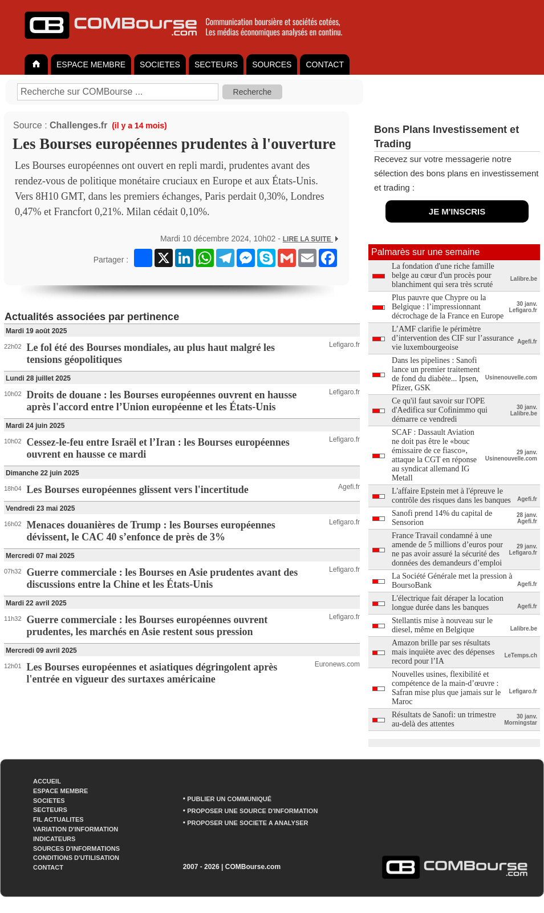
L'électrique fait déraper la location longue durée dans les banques (448, 603)
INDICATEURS (54, 838)
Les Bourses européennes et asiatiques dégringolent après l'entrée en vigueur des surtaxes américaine (152, 673)
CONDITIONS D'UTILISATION (76, 857)
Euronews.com (337, 664)
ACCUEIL (47, 781)
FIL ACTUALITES (58, 819)
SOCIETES (160, 64)
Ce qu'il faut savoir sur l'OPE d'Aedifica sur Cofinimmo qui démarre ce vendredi (440, 410)
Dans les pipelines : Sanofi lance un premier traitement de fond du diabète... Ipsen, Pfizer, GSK (436, 374)
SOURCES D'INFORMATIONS (76, 848)
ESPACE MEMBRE (90, 64)
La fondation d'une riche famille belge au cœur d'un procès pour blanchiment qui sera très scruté (443, 275)
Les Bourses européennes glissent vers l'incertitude (138, 489)
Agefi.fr (349, 487)
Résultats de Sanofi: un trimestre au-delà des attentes (444, 719)
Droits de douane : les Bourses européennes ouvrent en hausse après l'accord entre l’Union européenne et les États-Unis (162, 401)
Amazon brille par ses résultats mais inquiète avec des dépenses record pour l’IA (443, 652)
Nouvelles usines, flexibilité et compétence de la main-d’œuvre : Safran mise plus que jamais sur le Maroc (446, 688)
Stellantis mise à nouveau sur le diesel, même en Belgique (442, 625)
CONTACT (325, 64)
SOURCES (271, 64)
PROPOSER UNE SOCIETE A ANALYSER (247, 822)
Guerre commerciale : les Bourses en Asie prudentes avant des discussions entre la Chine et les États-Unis (162, 578)
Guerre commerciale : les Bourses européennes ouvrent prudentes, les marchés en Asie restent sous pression (147, 625)
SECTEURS (216, 64)
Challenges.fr (78, 125)
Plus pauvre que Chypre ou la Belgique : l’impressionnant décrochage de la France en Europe (448, 306)
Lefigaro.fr (344, 345)
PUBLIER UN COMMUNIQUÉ (229, 798)
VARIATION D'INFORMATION (75, 829)
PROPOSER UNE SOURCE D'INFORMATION (252, 810)
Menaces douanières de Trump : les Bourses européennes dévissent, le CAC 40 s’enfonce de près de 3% (151, 531)
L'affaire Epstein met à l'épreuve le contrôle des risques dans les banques (451, 495)
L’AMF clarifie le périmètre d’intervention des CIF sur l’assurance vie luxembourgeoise (453, 338)
